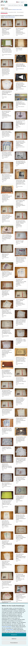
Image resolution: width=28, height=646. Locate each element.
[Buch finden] (25, 5)
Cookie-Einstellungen (6, 626)
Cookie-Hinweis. (9, 629)
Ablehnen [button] (14, 638)
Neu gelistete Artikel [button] (12, 12)
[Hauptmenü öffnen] (3, 5)
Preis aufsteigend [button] (20, 12)
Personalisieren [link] (14, 642)
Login (22, 2)
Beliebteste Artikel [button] (4, 12)
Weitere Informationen (10, 17)
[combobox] (15, 5)
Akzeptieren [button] (14, 634)
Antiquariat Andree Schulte (17, 9)
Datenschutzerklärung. (21, 632)
